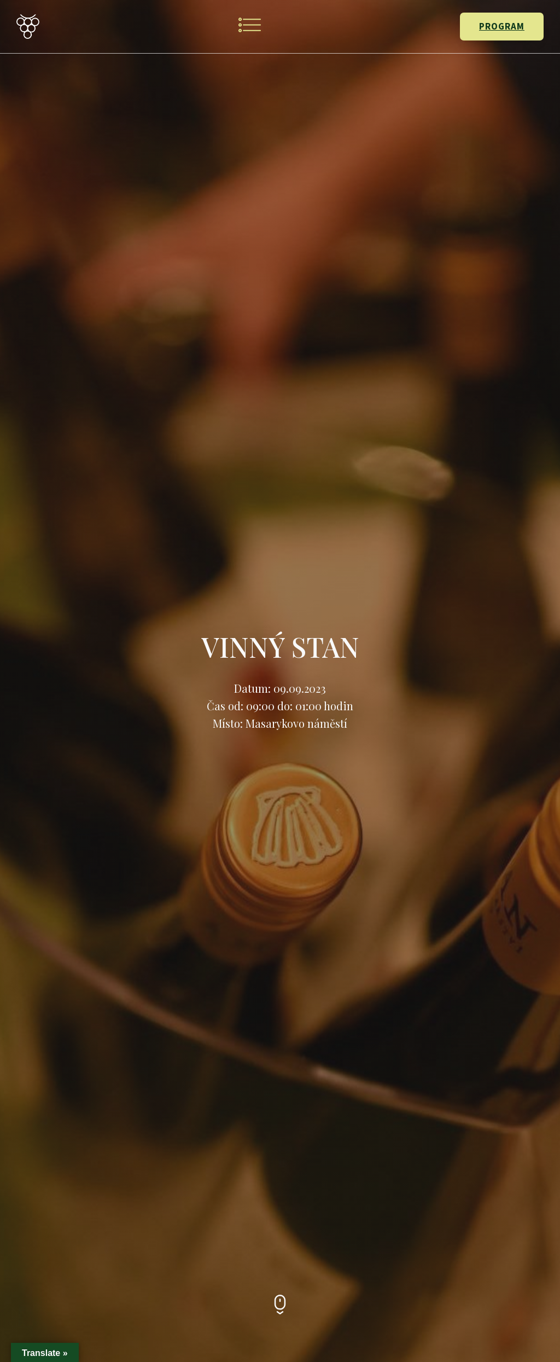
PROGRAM (501, 26)
